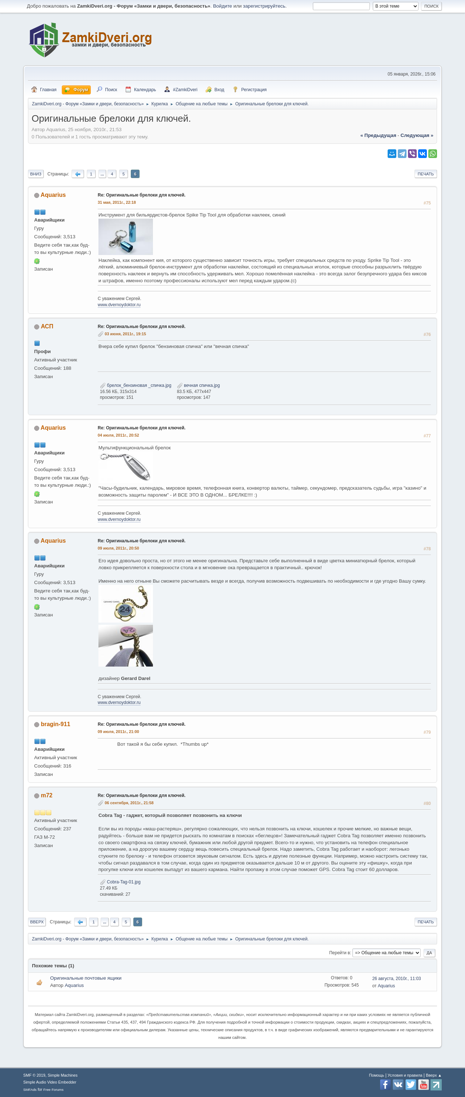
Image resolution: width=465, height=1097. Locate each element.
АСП (47, 326)
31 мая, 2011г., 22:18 (117, 202)
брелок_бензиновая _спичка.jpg (135, 385)
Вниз (35, 174)
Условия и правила (405, 1075)
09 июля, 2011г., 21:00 (118, 731)
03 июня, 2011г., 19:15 (125, 334)
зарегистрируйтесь (264, 6)
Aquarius (53, 195)
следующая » (417, 135)
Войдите (222, 6)
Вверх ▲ (434, 1075)
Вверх (37, 922)
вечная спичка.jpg (198, 385)
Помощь (376, 1075)
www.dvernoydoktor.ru (119, 304)
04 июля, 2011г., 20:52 (118, 435)
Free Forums (53, 1090)
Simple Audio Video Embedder (49, 1082)
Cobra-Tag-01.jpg (120, 882)
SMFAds (30, 1090)
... (102, 174)
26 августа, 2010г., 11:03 (396, 978)
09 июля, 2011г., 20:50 (118, 548)
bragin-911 (55, 724)
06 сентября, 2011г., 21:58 (129, 803)
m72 (46, 795)
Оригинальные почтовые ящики (85, 978)
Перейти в (339, 952)
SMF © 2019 (34, 1075)
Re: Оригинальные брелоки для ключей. (142, 195)
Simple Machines (62, 1075)
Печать (426, 174)
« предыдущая (378, 135)
